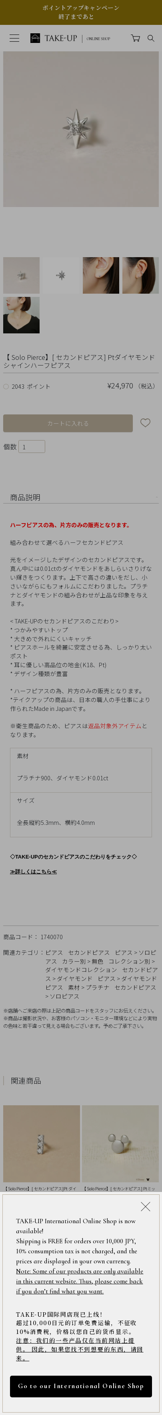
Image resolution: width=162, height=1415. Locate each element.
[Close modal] (145, 1207)
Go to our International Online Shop (81, 1386)
